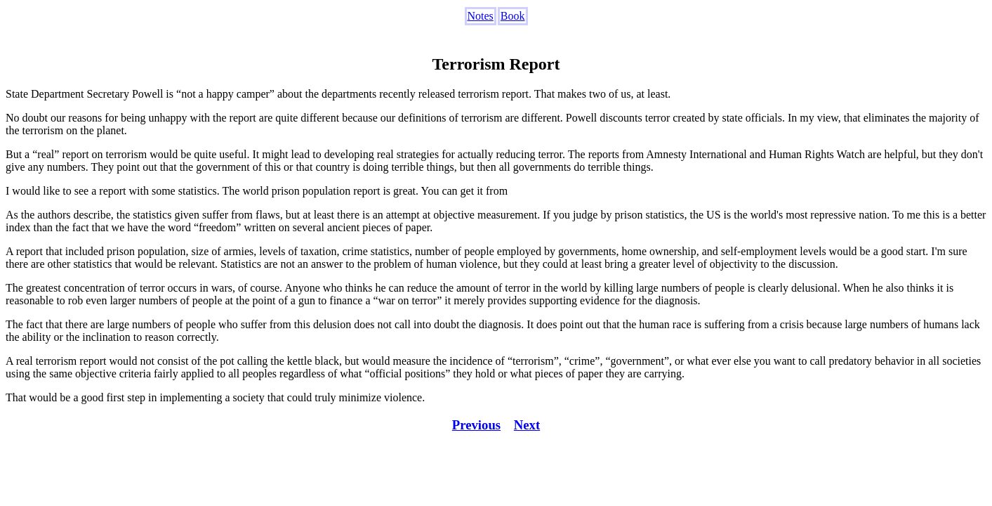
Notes (481, 16)
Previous (476, 424)
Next (527, 424)
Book (513, 16)
